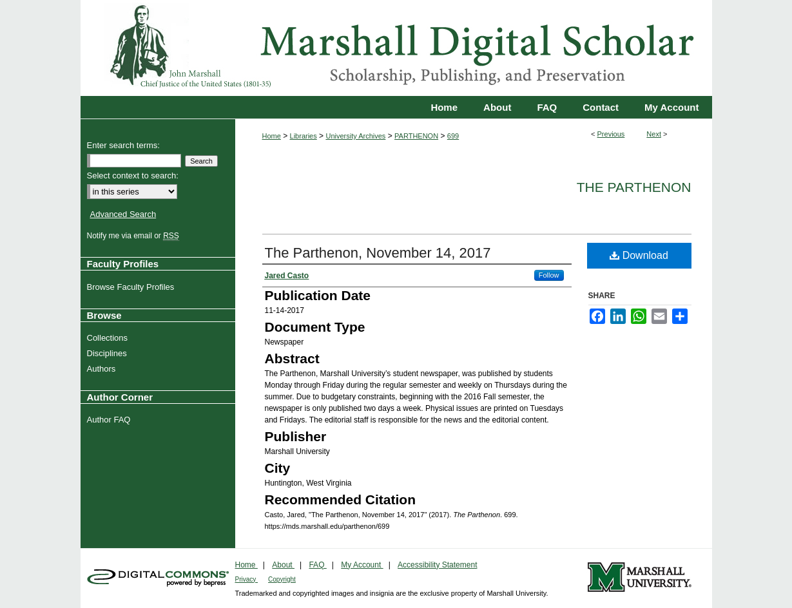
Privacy (246, 579)
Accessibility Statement (437, 564)
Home (271, 136)
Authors (103, 369)
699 (453, 136)
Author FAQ (110, 419)
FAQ (317, 564)
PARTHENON (416, 136)
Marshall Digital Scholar (396, 48)
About (283, 564)
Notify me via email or (134, 235)
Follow (549, 275)
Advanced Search (123, 214)
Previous (611, 134)
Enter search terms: (123, 145)
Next (653, 134)
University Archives (355, 136)
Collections (109, 338)
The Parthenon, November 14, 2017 (378, 253)
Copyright (282, 579)
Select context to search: (133, 175)
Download (639, 255)
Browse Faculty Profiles (132, 287)
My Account (362, 564)
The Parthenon (634, 187)
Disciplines (108, 353)
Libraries (303, 136)
